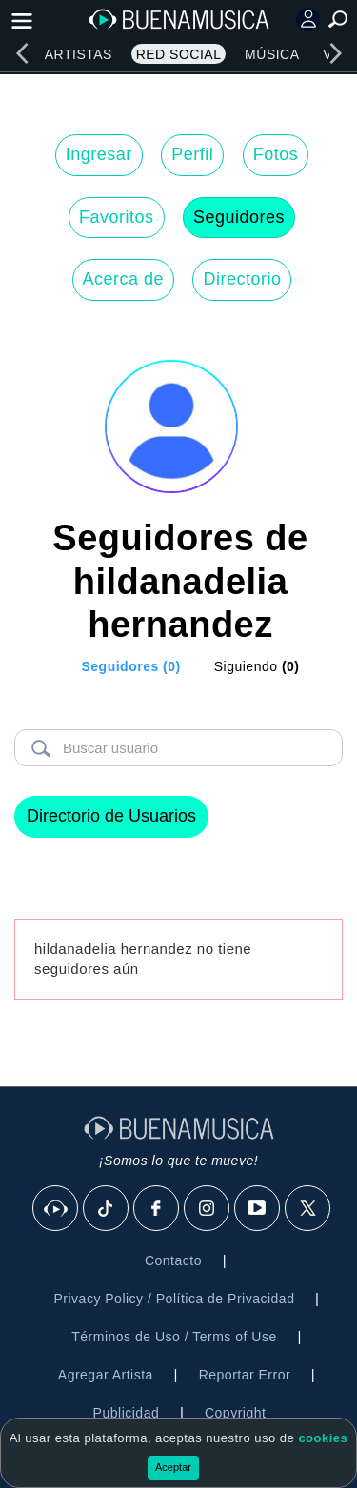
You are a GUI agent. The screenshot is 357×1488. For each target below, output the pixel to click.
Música (272, 54)
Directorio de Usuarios (111, 815)
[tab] (118, 666)
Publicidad (126, 1412)
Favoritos (116, 217)
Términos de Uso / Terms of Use (173, 1336)
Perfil (192, 154)
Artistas (78, 54)
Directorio (242, 278)
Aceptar (173, 1467)
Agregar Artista (105, 1374)
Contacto (173, 1260)
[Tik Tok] (106, 1209)
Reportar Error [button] (244, 1374)
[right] (335, 53)
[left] (21, 53)
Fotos (276, 154)
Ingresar (99, 154)
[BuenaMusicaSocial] (56, 1209)
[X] (308, 1209)
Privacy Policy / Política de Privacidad (173, 1298)
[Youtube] (258, 1209)
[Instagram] (207, 1209)
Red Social (179, 54)
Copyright (235, 1412)
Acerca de (124, 278)
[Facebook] (157, 1209)
